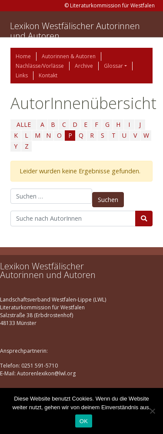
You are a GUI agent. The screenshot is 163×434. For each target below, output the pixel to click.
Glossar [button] (113, 66)
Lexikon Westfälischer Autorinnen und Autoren (75, 31)
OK (84, 421)
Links (22, 75)
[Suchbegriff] (73, 218)
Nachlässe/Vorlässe (40, 66)
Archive (84, 66)
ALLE (24, 124)
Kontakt (48, 75)
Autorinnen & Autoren (69, 56)
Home (23, 56)
